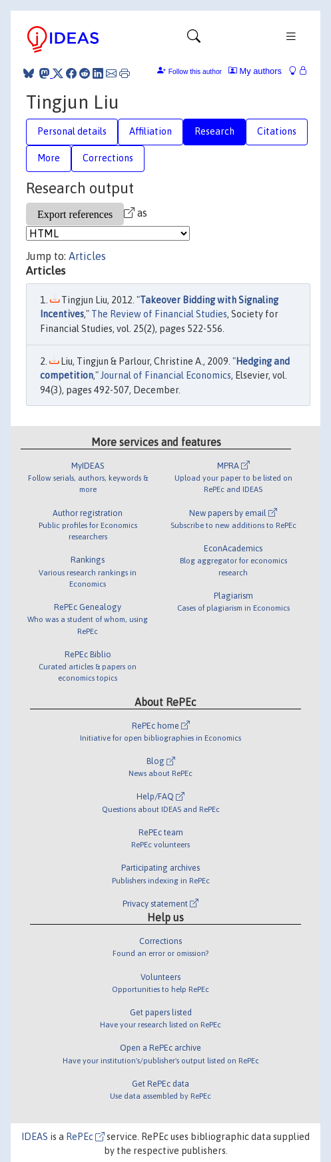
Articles (87, 256)
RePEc (85, 1136)
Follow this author (195, 71)
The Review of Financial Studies (159, 314)
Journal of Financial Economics (166, 375)
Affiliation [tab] (150, 131)
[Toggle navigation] (193, 39)
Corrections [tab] (108, 158)
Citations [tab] (276, 131)
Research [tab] (214, 131)
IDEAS (34, 1136)
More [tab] (48, 158)
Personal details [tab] (72, 131)
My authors (255, 71)
